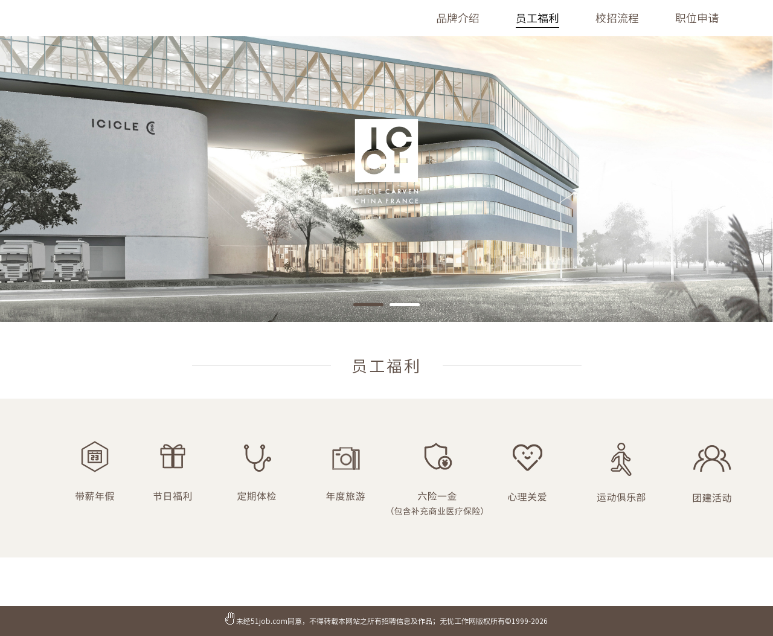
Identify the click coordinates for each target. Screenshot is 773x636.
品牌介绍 (458, 18)
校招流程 (617, 18)
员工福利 (537, 18)
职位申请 (697, 18)
